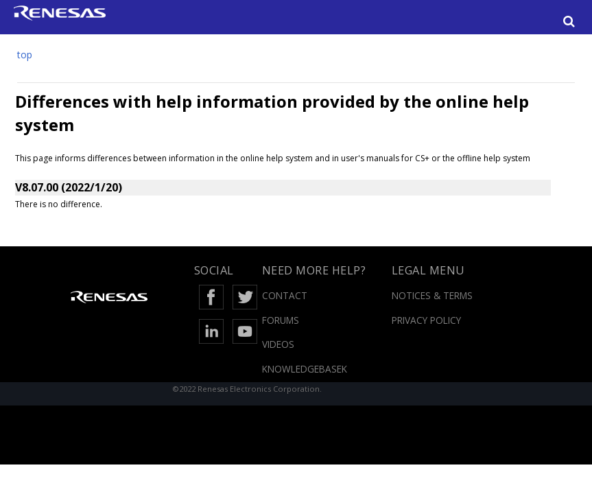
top (24, 54)
